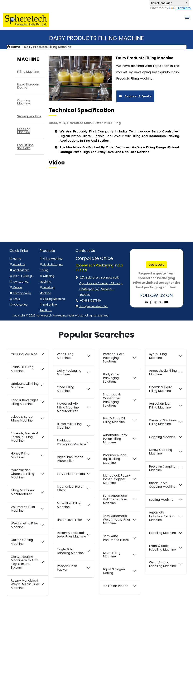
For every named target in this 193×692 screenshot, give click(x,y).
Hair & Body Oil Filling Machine (114, 420)
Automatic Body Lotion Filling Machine (115, 439)
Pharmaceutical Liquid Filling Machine (115, 459)
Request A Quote (135, 96)
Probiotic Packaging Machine (71, 442)
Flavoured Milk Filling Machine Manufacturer (68, 407)
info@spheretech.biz (93, 306)
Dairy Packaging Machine (69, 372)
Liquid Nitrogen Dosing (28, 86)
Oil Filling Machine (24, 354)
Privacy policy (20, 293)
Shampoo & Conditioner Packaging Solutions (112, 400)
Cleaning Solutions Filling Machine (162, 422)
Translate (180, 8)
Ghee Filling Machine (65, 389)
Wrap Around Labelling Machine (162, 564)
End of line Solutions (25, 146)
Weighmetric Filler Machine (24, 525)
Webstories (18, 305)
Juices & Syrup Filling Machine (22, 418)
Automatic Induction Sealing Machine (162, 516)
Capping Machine (23, 102)
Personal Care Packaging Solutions (113, 357)
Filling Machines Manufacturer (22, 492)
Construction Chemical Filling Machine (22, 474)
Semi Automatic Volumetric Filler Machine (115, 499)
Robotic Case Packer (67, 568)
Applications (19, 270)
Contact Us (19, 282)
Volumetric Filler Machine (23, 509)
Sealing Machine (29, 116)
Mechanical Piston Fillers (70, 488)
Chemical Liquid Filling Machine (160, 389)
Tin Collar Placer (115, 586)
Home (13, 47)
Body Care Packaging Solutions (111, 378)
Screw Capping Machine (160, 452)
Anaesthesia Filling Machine (163, 372)
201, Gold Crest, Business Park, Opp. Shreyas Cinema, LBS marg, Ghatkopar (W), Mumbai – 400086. (101, 286)
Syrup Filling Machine (158, 356)
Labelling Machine (23, 130)
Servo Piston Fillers (71, 474)
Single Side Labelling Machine (70, 551)
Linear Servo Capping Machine (162, 485)
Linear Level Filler (69, 520)
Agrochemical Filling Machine (160, 405)
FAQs (15, 299)
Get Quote (156, 264)
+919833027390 (90, 300)
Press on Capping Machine (162, 468)
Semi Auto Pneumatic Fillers (116, 538)
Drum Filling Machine (111, 555)
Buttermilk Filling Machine (69, 426)
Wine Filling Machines (65, 356)
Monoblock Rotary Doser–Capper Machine (117, 479)
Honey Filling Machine (20, 455)
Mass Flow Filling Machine (69, 505)
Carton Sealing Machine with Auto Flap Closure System (25, 562)
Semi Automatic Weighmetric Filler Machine (116, 519)
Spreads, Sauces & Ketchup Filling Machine (24, 437)
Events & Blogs (21, 276)
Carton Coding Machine (22, 542)
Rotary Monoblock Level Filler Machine (71, 535)
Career (16, 287)
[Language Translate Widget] (169, 3)
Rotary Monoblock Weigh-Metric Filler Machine (25, 584)
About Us (17, 264)
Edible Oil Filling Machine (22, 369)
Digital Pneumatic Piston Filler (70, 459)
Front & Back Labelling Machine (162, 548)
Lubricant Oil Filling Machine (25, 385)
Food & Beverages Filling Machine (24, 402)
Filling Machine (28, 71)
